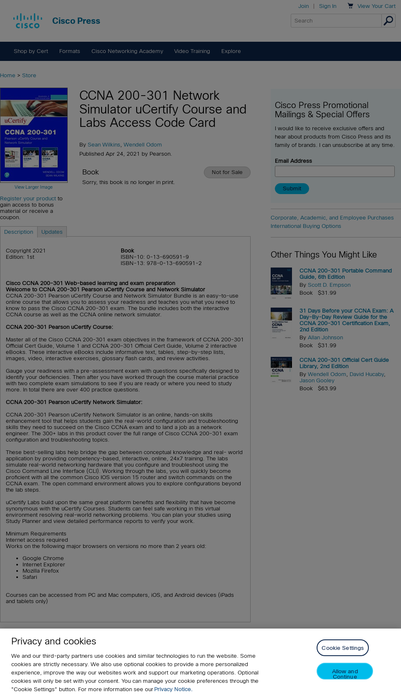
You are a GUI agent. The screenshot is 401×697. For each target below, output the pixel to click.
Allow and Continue (345, 673)
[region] (200, 663)
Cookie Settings (343, 648)
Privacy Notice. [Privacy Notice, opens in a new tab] (173, 689)
